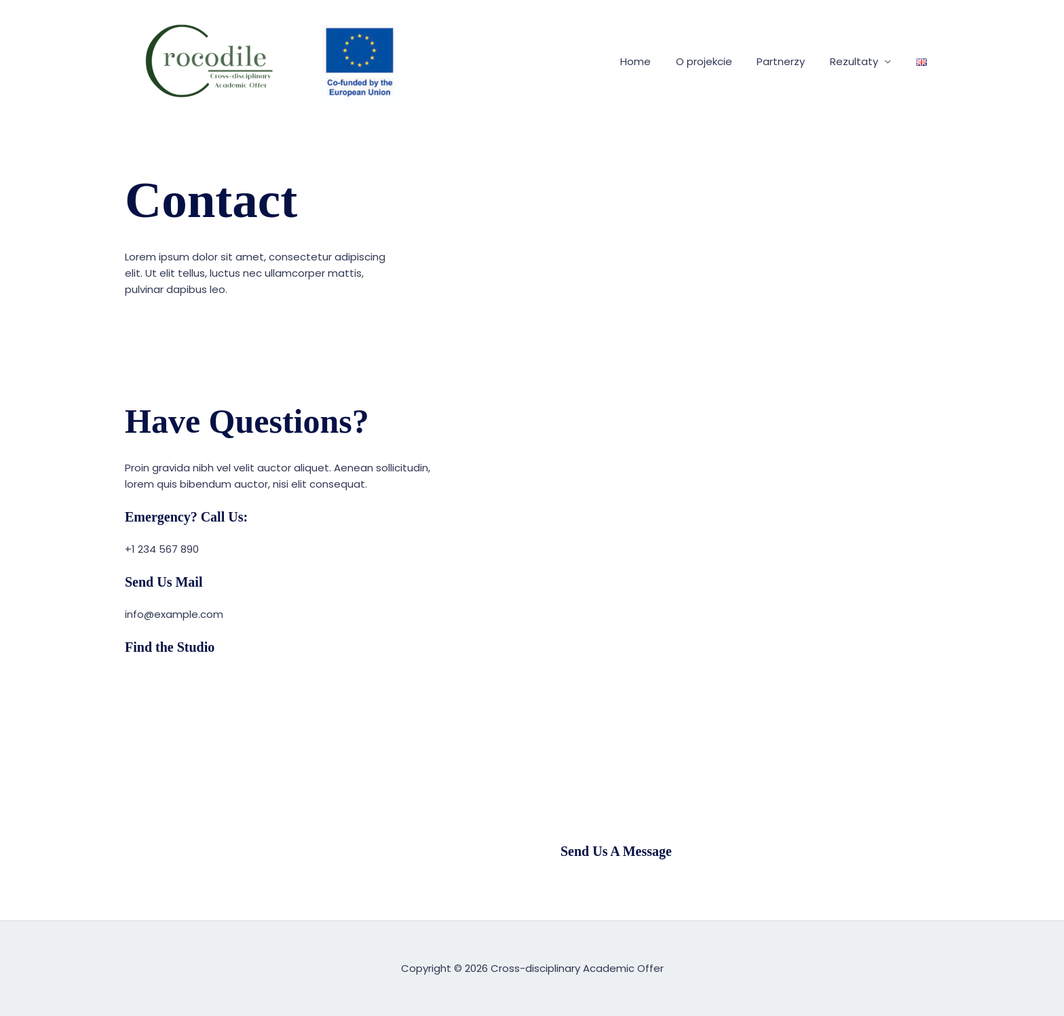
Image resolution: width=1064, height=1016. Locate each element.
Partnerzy (792, 61)
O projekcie (719, 61)
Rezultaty (861, 61)
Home (656, 61)
